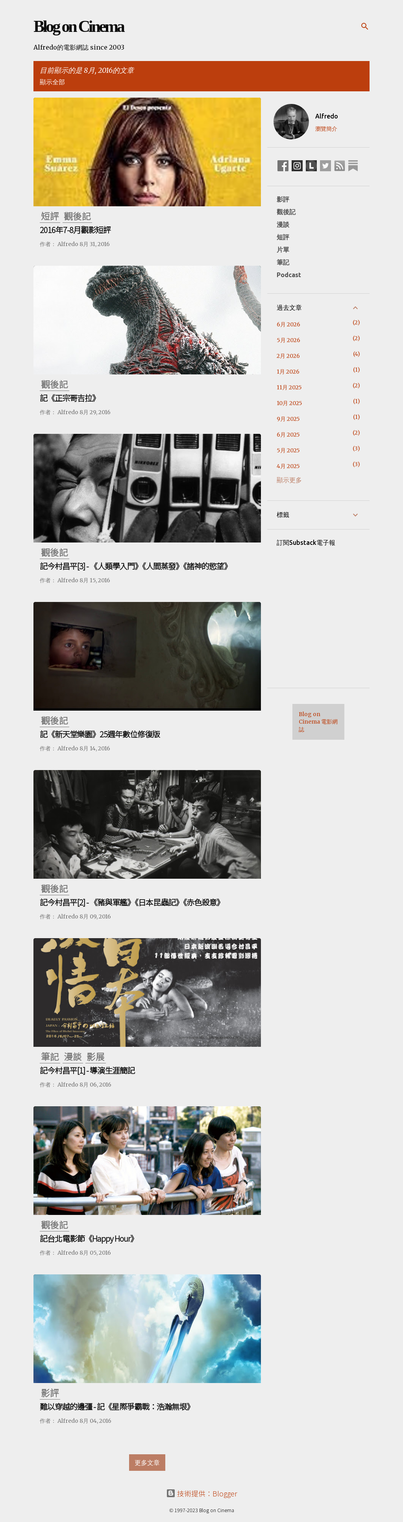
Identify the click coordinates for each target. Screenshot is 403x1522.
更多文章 (147, 1462)
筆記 (283, 262)
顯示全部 (52, 81)
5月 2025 (288, 450)
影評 (283, 199)
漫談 (283, 224)
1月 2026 (288, 371)
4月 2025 (288, 466)
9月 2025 (288, 418)
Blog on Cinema (78, 26)
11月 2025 (289, 387)
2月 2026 (288, 355)
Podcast (289, 274)
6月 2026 (288, 324)
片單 (283, 249)
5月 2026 (288, 340)
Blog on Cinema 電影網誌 (318, 722)
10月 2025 (289, 403)
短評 (283, 237)
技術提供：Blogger (201, 1493)
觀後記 (286, 211)
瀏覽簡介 (326, 129)
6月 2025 (288, 434)
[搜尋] (365, 26)
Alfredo (326, 116)
